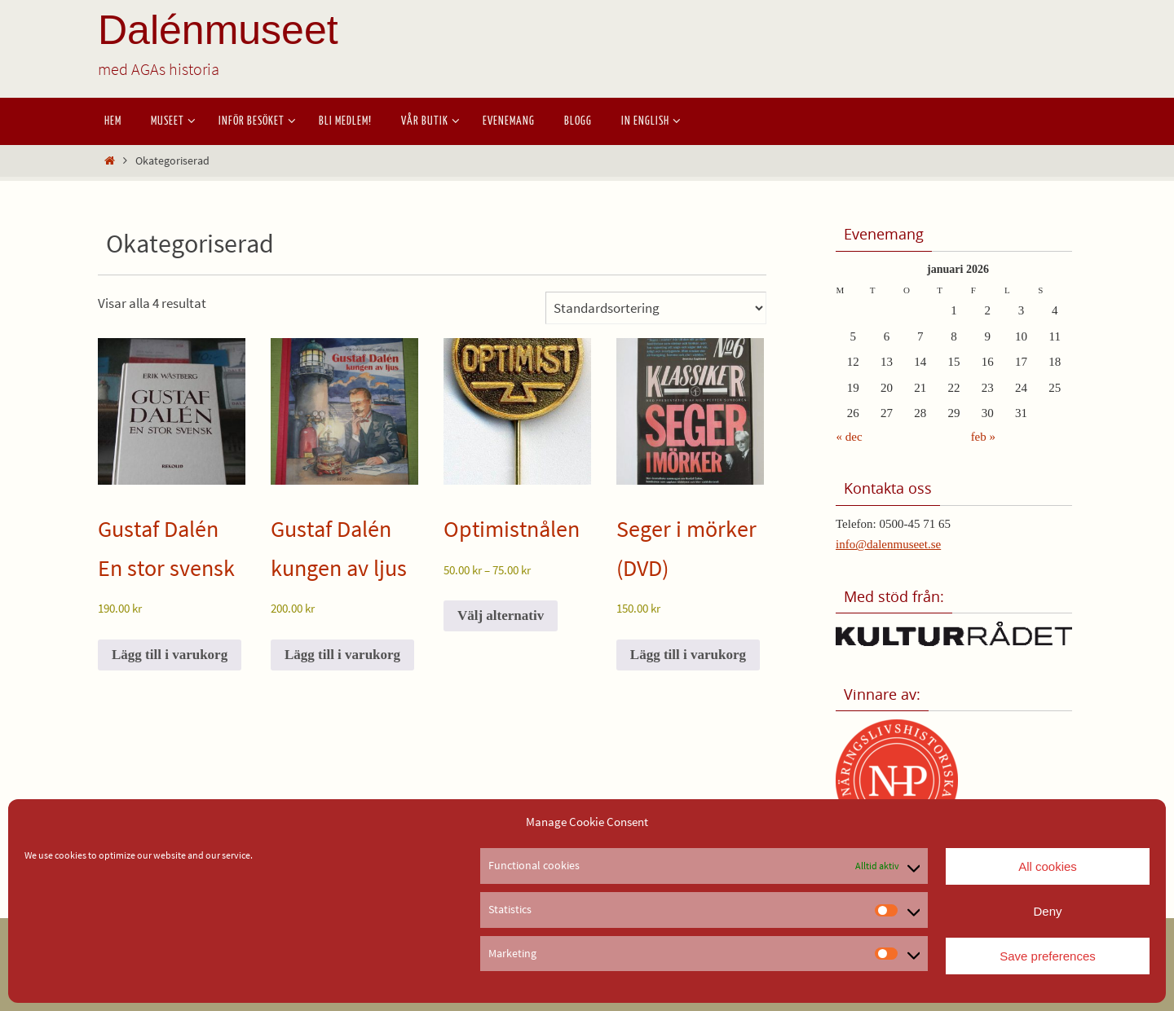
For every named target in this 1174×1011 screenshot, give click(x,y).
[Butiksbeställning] (655, 308)
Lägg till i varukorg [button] (169, 654)
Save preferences (1048, 956)
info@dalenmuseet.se (888, 544)
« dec (849, 436)
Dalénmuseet (218, 30)
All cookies (1047, 866)
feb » (983, 436)
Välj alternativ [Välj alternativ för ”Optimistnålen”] (500, 615)
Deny (1047, 911)
